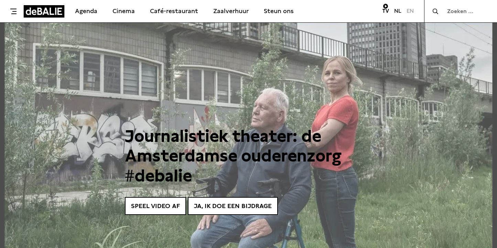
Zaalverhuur (231, 10)
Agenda (86, 10)
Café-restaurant (174, 10)
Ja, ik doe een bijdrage (233, 205)
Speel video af (155, 205)
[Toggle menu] (13, 11)
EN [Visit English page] (410, 11)
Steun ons (279, 10)
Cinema (123, 10)
